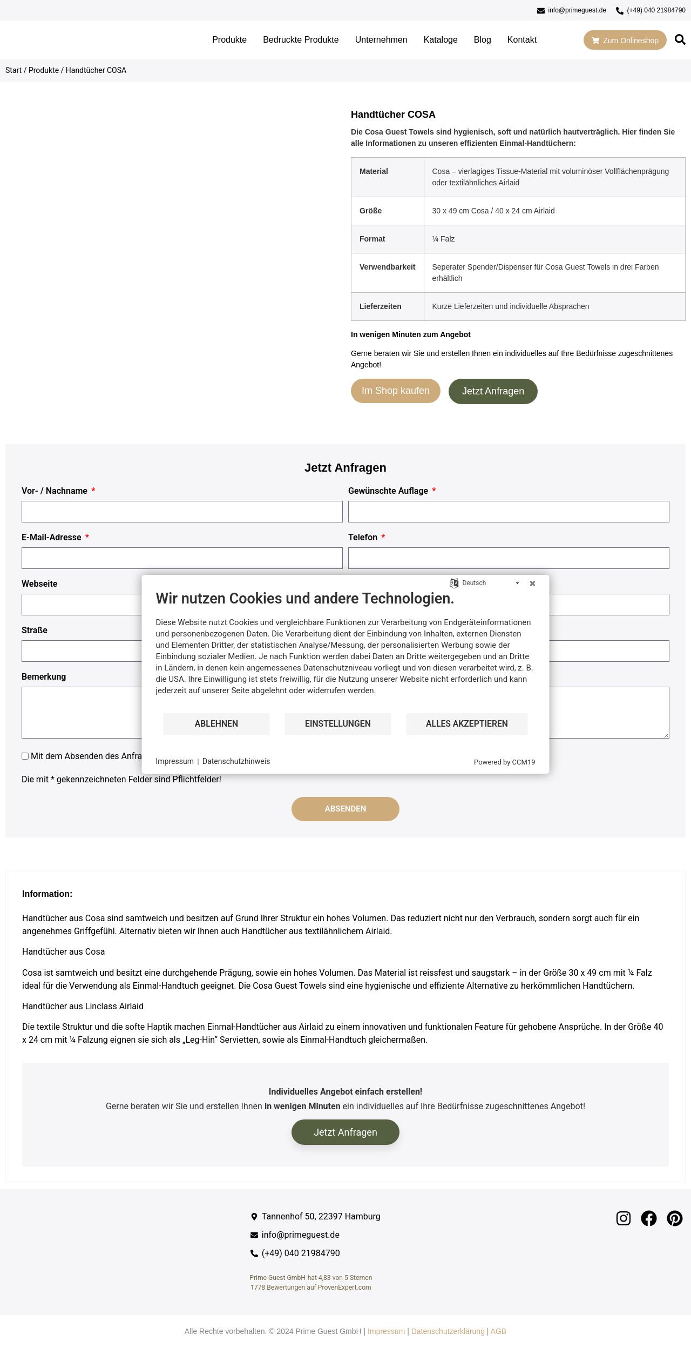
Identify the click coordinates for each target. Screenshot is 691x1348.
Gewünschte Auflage (389, 491)
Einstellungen (338, 724)
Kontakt (522, 39)
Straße (35, 630)
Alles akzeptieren (467, 724)
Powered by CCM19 (504, 762)
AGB (499, 1331)
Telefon (364, 537)
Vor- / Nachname (56, 491)
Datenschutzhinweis (236, 761)
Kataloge (441, 39)
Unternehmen (381, 39)
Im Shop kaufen (396, 390)
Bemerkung (44, 677)
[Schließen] (533, 583)
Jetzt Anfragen (493, 391)
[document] (346, 651)
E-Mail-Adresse (53, 537)
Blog (482, 39)
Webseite (39, 584)
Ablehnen (216, 724)
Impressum (386, 1331)
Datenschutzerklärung (448, 1331)
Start (13, 70)
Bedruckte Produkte (301, 39)
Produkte (229, 39)
